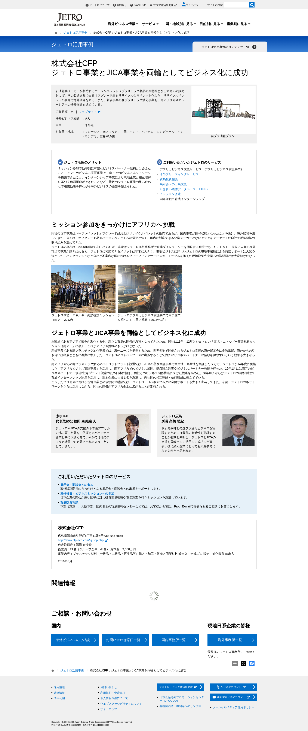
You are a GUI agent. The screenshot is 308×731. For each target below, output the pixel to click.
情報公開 (59, 698)
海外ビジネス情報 (123, 24)
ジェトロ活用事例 (75, 32)
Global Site (140, 5)
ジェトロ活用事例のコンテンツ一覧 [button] (229, 47)
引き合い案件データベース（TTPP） (184, 189)
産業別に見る (239, 24)
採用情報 (59, 687)
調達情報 (59, 692)
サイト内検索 (215, 4)
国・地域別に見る (181, 24)
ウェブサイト (90, 111)
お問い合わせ (108, 687)
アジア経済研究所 (165, 5)
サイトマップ (108, 709)
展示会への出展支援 (173, 184)
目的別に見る (212, 24)
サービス (150, 24)
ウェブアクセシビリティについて (121, 703)
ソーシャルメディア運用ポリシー (233, 707)
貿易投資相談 (169, 179)
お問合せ (122, 5)
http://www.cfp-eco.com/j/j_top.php (83, 540)
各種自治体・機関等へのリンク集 (180, 706)
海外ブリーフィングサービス (179, 174)
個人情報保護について (114, 698)
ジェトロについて (99, 5)
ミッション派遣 (170, 194)
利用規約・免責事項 (112, 692)
